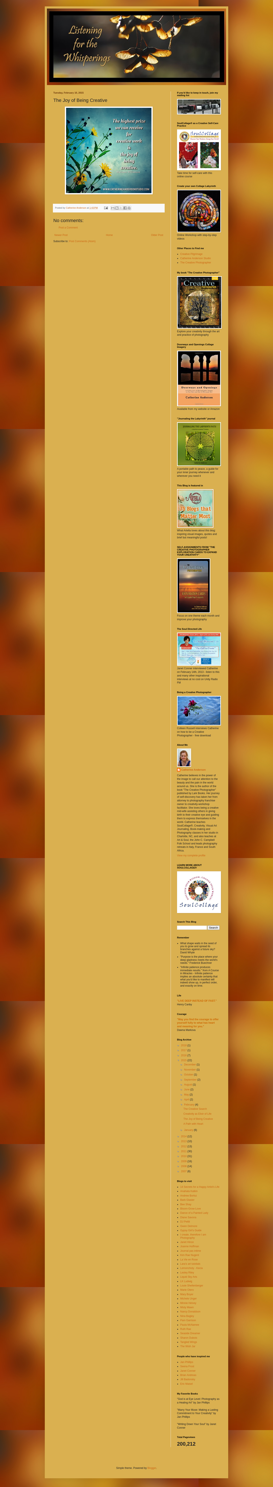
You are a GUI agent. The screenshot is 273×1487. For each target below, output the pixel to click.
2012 (184, 1146)
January (189, 1130)
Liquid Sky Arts (188, 1276)
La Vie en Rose (189, 1259)
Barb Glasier (187, 1199)
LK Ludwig (186, 1281)
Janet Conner (188, 1370)
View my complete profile (191, 855)
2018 (184, 1045)
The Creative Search (195, 1108)
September (190, 1079)
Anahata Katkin (188, 1191)
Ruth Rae (185, 1329)
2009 (184, 1161)
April (187, 1099)
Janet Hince (187, 1242)
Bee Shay (185, 1204)
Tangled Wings (188, 1342)
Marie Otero (187, 1289)
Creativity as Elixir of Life (197, 1113)
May (187, 1094)
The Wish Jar (187, 1346)
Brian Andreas (188, 1375)
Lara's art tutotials (190, 1263)
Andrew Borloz (188, 1195)
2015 (184, 1060)
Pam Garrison (188, 1320)
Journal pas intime (190, 1250)
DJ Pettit (185, 1221)
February (189, 1104)
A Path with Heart (193, 1123)
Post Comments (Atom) (82, 241)
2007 (184, 1171)
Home (109, 235)
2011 (184, 1151)
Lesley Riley (187, 1272)
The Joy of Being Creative (198, 1118)
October (189, 1074)
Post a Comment (68, 227)
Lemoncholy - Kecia (191, 1268)
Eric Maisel (186, 1383)
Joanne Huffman (189, 1246)
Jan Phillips (186, 1362)
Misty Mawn (187, 1307)
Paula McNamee (189, 1324)
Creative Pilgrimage (191, 254)
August (188, 1084)
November (190, 1069)
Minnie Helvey (188, 1303)
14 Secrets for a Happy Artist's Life (199, 1186)
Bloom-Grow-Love (190, 1208)
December (190, 1064)
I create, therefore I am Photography (193, 1236)
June (187, 1089)
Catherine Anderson (193, 769)
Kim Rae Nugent (189, 1255)
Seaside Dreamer (190, 1333)
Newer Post (61, 235)
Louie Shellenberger (191, 1285)
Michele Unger (188, 1298)
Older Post (157, 235)
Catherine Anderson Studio (195, 258)
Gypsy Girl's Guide (191, 1230)
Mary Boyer (186, 1294)
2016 (184, 1055)
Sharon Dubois (188, 1337)
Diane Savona (188, 1217)
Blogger (151, 1468)
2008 (184, 1166)
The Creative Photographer (195, 262)
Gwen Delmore (188, 1226)
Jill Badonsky (187, 1379)
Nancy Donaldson (190, 1311)
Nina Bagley (187, 1316)
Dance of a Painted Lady (194, 1212)
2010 (184, 1156)
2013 (184, 1141)
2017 (184, 1050)
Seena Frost (187, 1366)
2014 (184, 1136)
